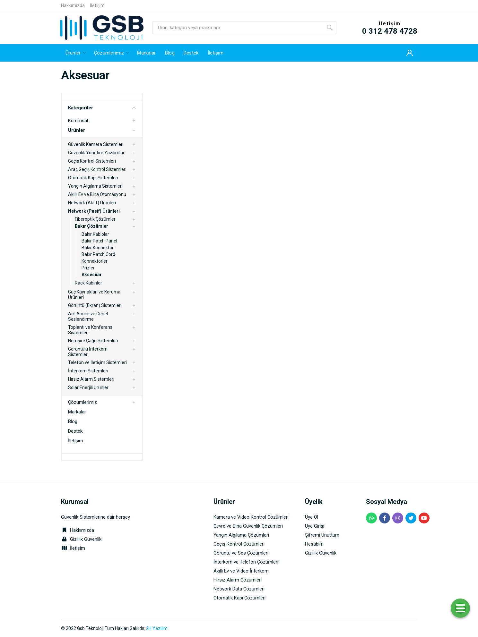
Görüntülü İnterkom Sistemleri (88, 351)
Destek (75, 431)
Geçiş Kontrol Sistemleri (92, 161)
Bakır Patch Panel (99, 240)
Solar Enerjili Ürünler (88, 387)
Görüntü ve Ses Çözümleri (240, 553)
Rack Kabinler (88, 282)
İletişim (97, 5)
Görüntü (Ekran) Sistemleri (95, 305)
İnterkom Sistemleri (88, 370)
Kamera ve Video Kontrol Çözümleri (251, 517)
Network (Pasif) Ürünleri (94, 211)
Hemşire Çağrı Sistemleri (93, 340)
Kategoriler (102, 108)
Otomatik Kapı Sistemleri (93, 177)
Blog (72, 421)
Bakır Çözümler (91, 226)
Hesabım (314, 544)
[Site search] (237, 27)
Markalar (77, 412)
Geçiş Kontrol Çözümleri (239, 544)
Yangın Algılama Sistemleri (95, 186)
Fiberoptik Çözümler (95, 219)
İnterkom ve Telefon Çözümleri (245, 562)
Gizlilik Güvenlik (85, 539)
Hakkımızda (73, 5)
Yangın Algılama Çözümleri (241, 535)
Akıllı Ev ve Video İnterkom (241, 571)
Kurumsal (78, 120)
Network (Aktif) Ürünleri (92, 202)
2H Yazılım (157, 628)
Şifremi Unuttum (322, 535)
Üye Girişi (314, 526)
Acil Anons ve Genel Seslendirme (88, 316)
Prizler (88, 267)
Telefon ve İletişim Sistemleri (97, 362)
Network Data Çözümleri (239, 589)
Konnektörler (95, 261)
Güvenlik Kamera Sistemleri (96, 144)
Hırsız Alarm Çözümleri (237, 580)
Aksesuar (92, 274)
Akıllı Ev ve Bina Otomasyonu (97, 194)
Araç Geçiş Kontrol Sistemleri (97, 169)
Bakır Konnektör (98, 247)
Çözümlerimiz (82, 402)
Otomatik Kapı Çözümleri (239, 598)
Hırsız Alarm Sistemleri (91, 379)
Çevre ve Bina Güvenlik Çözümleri (248, 526)
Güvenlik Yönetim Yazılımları (97, 152)
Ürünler (76, 130)
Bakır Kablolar (95, 234)
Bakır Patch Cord (98, 254)
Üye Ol (311, 517)
